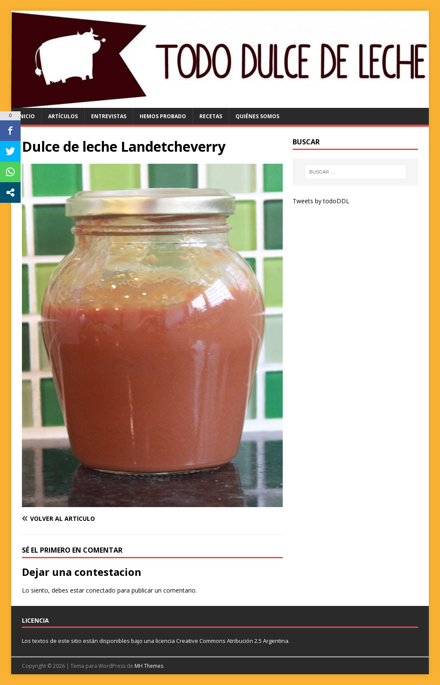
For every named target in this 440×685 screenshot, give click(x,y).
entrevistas (108, 116)
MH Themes (148, 666)
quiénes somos (257, 116)
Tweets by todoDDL (321, 201)
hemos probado (163, 116)
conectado (101, 590)
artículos (63, 116)
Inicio (26, 116)
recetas (210, 116)
